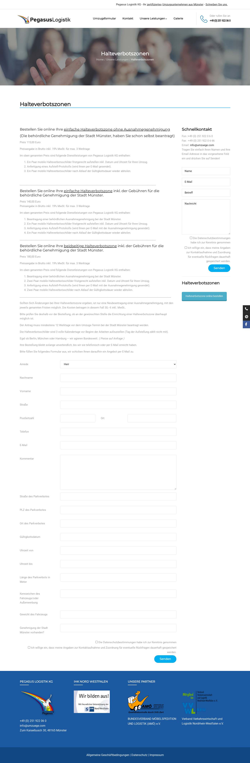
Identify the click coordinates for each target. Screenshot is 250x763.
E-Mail (23, 445)
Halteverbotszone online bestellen (204, 296)
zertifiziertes (154, 4)
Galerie (178, 18)
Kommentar (27, 458)
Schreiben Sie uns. (217, 4)
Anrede (24, 364)
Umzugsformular (104, 18)
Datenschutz (139, 755)
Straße (24, 404)
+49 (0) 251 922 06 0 (220, 20)
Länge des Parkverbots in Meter (35, 579)
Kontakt (127, 18)
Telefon (24, 431)
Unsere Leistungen (153, 18)
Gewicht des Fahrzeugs (34, 614)
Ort (102, 418)
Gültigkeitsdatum (30, 537)
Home (100, 59)
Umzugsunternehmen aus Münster (182, 4)
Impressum (157, 755)
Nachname (26, 377)
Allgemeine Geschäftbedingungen (107, 755)
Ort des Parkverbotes (32, 523)
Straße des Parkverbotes (34, 496)
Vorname (25, 391)
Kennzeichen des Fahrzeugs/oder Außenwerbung (30, 598)
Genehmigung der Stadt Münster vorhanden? (34, 630)
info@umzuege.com (202, 145)
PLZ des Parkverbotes (33, 510)
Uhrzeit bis (26, 564)
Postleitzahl (27, 418)
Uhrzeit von (26, 550)
